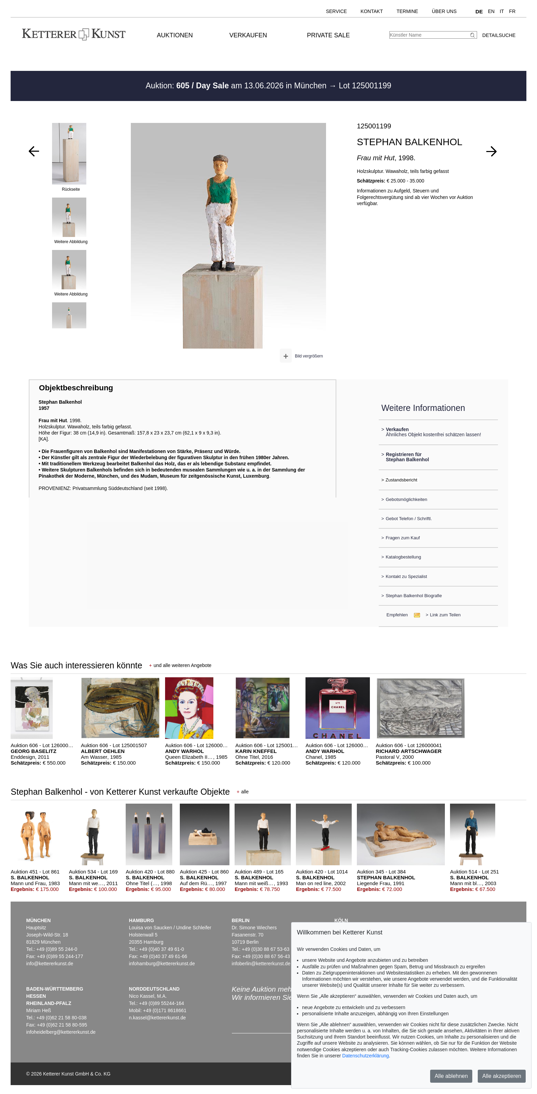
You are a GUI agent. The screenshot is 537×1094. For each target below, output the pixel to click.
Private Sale (328, 35)
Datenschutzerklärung (365, 1055)
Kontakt (372, 11)
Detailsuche (498, 35)
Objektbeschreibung (76, 387)
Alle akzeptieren (501, 1076)
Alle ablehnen (451, 1076)
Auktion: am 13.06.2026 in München (237, 85)
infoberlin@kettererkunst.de (261, 963)
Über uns (444, 11)
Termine (407, 11)
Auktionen (175, 35)
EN (491, 11)
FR (512, 11)
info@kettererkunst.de (49, 963)
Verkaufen (248, 35)
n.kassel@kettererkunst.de (157, 1017)
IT (502, 11)
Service (336, 11)
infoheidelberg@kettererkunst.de (61, 1032)
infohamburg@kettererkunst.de (162, 963)
